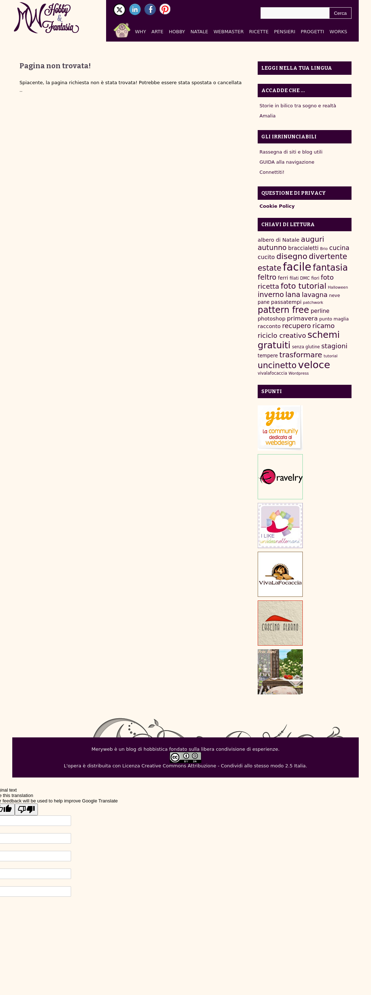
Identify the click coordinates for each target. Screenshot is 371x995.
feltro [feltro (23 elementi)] (267, 277)
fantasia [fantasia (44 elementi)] (330, 267)
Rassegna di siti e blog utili (291, 152)
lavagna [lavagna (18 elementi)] (314, 294)
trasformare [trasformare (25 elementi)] (300, 354)
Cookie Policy (276, 206)
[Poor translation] (26, 809)
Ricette (259, 31)
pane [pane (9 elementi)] (264, 302)
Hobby (177, 31)
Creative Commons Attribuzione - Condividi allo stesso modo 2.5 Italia (223, 765)
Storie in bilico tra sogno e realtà (297, 105)
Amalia (267, 116)
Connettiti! (271, 172)
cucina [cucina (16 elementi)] (339, 247)
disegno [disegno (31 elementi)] (291, 256)
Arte (157, 31)
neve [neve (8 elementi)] (334, 295)
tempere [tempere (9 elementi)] (268, 355)
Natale (199, 31)
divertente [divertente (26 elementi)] (328, 256)
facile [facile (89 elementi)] (297, 267)
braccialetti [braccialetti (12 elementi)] (303, 248)
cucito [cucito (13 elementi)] (266, 257)
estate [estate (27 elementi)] (269, 268)
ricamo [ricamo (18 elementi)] (324, 325)
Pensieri (284, 31)
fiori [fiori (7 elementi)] (315, 278)
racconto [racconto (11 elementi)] (269, 326)
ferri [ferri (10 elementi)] (283, 278)
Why (140, 31)
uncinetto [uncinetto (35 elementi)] (277, 365)
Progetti (312, 31)
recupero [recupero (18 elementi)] (296, 325)
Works (338, 31)
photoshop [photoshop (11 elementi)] (271, 318)
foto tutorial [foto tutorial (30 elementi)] (304, 285)
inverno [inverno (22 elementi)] (271, 294)
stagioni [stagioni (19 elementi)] (334, 346)
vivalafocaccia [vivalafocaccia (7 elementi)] (272, 373)
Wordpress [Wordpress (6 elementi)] (299, 373)
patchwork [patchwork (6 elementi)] (313, 302)
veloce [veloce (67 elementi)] (314, 364)
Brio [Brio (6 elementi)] (324, 248)
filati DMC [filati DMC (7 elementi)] (300, 278)
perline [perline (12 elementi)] (320, 311)
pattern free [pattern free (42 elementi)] (283, 310)
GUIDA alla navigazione (286, 162)
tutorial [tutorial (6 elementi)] (330, 356)
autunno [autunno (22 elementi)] (272, 248)
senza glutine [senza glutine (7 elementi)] (306, 346)
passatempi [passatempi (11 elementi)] (286, 302)
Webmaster (229, 31)
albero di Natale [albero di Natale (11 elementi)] (279, 240)
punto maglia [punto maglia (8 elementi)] (334, 319)
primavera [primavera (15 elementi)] (302, 318)
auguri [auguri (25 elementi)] (312, 239)
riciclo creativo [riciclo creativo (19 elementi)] (282, 335)
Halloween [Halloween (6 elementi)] (338, 287)
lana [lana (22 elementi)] (292, 294)
